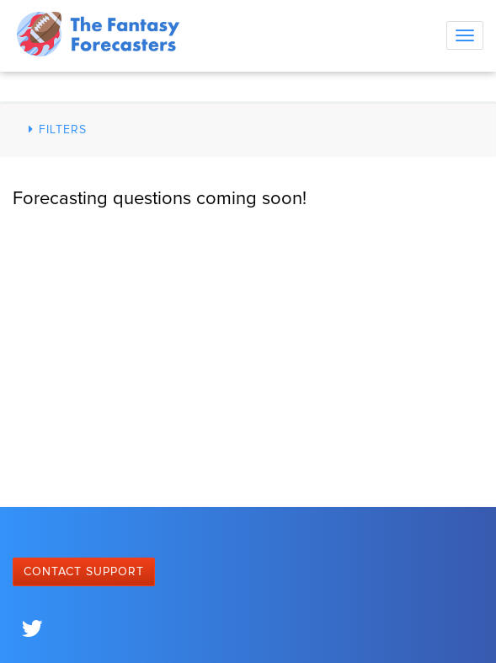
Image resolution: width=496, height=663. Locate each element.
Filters (55, 129)
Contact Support (84, 572)
